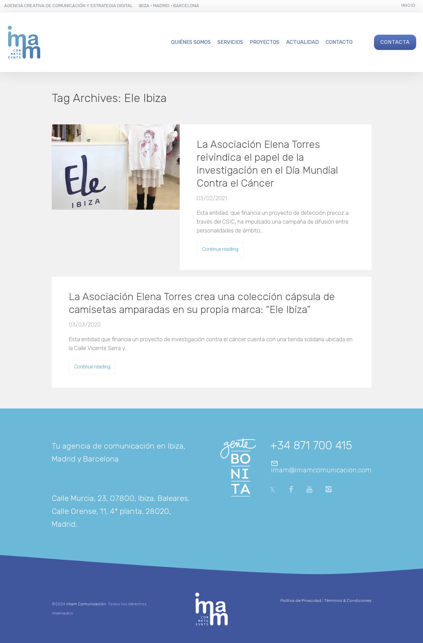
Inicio (408, 5)
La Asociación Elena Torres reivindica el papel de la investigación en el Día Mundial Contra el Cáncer (267, 163)
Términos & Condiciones (347, 600)
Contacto (339, 42)
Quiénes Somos (191, 42)
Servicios (230, 42)
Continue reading (220, 249)
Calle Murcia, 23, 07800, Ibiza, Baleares (120, 498)
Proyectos (264, 42)
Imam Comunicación (86, 604)
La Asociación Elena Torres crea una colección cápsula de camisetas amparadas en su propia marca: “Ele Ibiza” (202, 303)
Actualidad (302, 42)
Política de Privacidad (300, 600)
